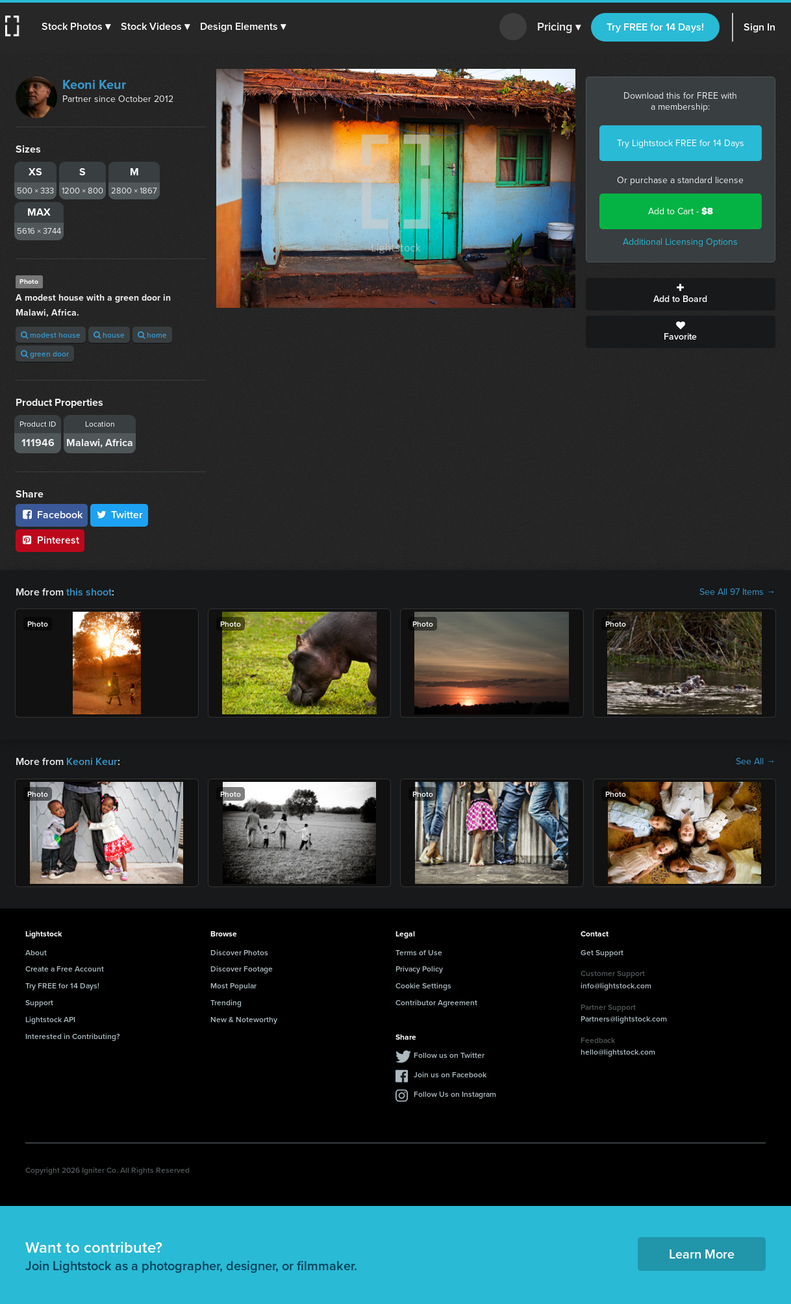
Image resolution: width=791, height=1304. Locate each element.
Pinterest (50, 540)
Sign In (759, 26)
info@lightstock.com (616, 985)
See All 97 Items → (737, 592)
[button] (76, 27)
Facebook (51, 514)
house (109, 334)
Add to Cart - (680, 211)
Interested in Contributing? (72, 1036)
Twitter (119, 514)
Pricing (559, 27)
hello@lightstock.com (618, 1051)
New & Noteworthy (243, 1019)
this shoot (89, 591)
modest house (51, 334)
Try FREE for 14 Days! (655, 26)
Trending (226, 1002)
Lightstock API (50, 1019)
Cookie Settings (423, 985)
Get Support (602, 952)
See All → (755, 761)
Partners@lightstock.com (624, 1018)
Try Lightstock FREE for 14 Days (680, 143)
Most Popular (233, 985)
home (152, 334)
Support (39, 1002)
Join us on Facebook (450, 1074)
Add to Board (680, 294)
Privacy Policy (419, 968)
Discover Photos (239, 952)
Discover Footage (241, 968)
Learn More (701, 1253)
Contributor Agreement (436, 1002)
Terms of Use (419, 952)
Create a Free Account (64, 968)
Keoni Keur (94, 84)
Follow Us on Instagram (455, 1093)
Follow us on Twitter (449, 1054)
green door (45, 353)
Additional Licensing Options (680, 242)
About (36, 952)
